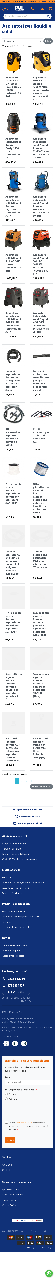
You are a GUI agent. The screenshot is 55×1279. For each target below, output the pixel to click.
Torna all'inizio (41, 787)
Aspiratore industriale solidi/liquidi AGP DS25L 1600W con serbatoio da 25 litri (41, 322)
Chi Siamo (7, 1165)
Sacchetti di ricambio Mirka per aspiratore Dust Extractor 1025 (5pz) (40, 748)
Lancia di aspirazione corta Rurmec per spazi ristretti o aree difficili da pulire (41, 380)
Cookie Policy (9, 1205)
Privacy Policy (9, 1200)
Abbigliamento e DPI (14, 836)
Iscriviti (10, 1140)
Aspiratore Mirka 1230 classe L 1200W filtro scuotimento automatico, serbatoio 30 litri (41, 89)
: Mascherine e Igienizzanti (19, 859)
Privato (12, 1094)
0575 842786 (16, 978)
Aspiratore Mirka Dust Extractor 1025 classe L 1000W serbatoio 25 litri (13, 87)
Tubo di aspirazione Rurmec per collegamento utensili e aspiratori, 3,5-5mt (13, 380)
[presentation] (27, 1110)
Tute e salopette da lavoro (15, 854)
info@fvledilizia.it (16, 992)
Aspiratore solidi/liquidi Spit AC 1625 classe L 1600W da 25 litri (13, 263)
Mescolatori (8, 878)
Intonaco (6, 922)
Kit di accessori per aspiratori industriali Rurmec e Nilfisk (13, 437)
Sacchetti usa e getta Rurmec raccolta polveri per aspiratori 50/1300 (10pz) (41, 685)
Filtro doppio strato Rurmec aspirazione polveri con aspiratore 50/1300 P (13, 622)
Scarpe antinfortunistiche (14, 844)
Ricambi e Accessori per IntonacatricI (20, 917)
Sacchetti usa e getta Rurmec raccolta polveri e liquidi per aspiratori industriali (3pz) (13, 687)
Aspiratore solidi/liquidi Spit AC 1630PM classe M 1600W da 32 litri (41, 264)
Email (9, 1077)
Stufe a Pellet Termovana (14, 945)
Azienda (13, 1099)
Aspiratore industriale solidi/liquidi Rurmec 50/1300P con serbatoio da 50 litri (41, 206)
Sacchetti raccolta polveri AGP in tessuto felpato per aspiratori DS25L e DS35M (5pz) (12, 750)
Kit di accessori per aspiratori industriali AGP (41, 435)
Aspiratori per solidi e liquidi (15, 888)
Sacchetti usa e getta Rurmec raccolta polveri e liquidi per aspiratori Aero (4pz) (41, 624)
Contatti (6, 1170)
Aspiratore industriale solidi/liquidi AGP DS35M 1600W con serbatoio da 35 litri (13, 322)
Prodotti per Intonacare (16, 904)
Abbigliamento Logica (13, 956)
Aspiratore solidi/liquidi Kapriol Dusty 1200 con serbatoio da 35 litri (13, 148)
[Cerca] (27, 16)
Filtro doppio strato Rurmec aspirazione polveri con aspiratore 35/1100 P (13, 493)
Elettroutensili (11, 870)
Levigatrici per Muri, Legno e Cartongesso (23, 883)
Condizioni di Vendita (12, 1195)
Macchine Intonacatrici (13, 911)
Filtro (48, 41)
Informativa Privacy (24, 1122)
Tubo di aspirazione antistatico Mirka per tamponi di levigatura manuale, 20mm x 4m (12, 563)
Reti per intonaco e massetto (16, 927)
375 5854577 (16, 985)
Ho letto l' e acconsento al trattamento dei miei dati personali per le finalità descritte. (28, 1126)
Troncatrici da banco (12, 893)
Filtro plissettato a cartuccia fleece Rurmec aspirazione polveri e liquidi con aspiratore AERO (41, 498)
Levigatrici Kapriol (11, 951)
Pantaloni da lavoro (12, 849)
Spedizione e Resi (11, 1190)
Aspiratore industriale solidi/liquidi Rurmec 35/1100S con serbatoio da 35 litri (13, 206)
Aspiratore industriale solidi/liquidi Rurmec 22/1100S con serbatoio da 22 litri (41, 148)
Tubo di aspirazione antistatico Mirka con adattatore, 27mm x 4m (40, 560)
